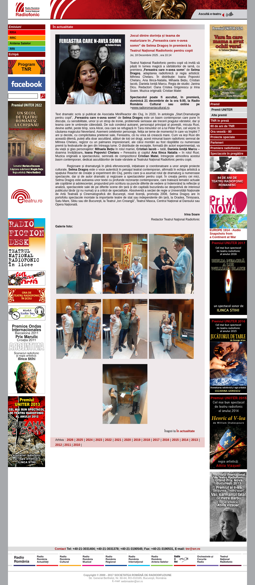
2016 (166, 440)
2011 (67, 445)
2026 (70, 440)
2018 (146, 440)
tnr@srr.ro (193, 549)
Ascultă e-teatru (209, 14)
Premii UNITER (222, 109)
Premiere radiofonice (225, 148)
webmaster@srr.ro (132, 581)
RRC (13, 38)
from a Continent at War (223, 235)
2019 (137, 440)
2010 (76, 445)
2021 (118, 440)
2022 (108, 440)
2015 (175, 440)
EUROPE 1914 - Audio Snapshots (228, 230)
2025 (79, 440)
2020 (127, 440)
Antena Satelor (20, 43)
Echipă (13, 54)
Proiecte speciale (222, 137)
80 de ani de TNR (222, 126)
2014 (185, 440)
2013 (194, 440)
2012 (58, 445)
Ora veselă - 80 (221, 131)
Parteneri (216, 142)
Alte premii (219, 115)
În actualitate (186, 431)
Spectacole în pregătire (226, 153)
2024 (89, 440)
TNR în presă (219, 120)
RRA (13, 32)
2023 (98, 440)
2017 (156, 440)
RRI (12, 49)
